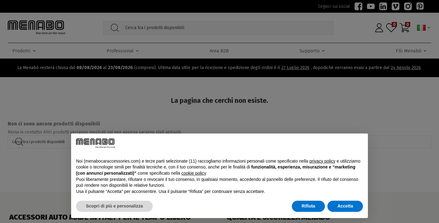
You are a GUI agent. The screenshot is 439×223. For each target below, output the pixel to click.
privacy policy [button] (322, 161)
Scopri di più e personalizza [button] (114, 205)
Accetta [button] (345, 205)
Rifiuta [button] (308, 205)
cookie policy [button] (193, 173)
